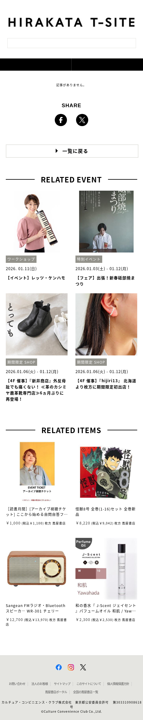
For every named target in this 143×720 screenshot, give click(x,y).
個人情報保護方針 (118, 683)
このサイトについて (88, 683)
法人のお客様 (39, 683)
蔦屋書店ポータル (56, 692)
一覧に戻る (75, 151)
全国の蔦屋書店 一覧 (85, 692)
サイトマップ (62, 683)
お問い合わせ (17, 683)
